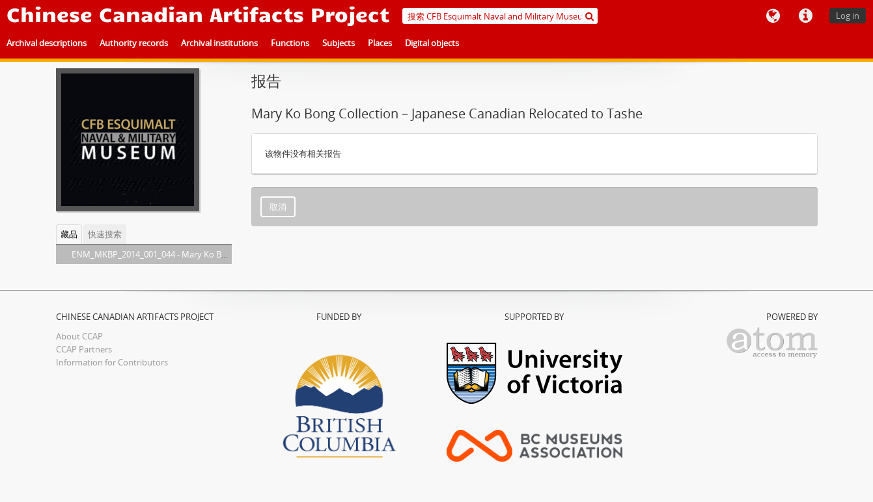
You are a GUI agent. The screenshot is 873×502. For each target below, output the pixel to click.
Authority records (134, 43)
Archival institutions (219, 43)
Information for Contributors (112, 362)
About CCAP (79, 336)
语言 (772, 16)
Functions (290, 43)
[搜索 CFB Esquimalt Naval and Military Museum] (500, 16)
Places (380, 43)
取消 (278, 207)
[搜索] (589, 16)
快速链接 (805, 16)
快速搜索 (105, 234)
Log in (847, 15)
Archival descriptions (47, 43)
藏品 (69, 234)
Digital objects (432, 43)
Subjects (338, 43)
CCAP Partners (84, 349)
